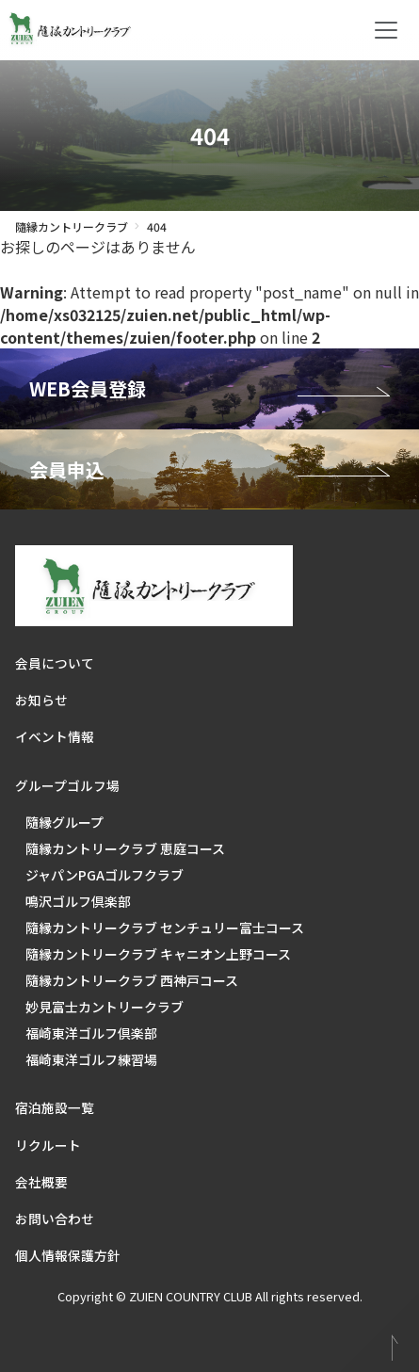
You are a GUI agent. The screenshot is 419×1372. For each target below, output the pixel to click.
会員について (54, 663)
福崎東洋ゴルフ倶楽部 (91, 1033)
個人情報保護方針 (68, 1255)
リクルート (48, 1145)
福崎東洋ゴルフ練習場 (91, 1059)
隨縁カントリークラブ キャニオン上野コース (158, 953)
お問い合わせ (54, 1218)
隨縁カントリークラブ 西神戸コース (131, 980)
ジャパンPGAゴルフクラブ (104, 874)
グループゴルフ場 (67, 785)
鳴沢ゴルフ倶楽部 (78, 901)
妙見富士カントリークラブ (104, 1006)
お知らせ (41, 699)
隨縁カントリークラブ (71, 226)
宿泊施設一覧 (54, 1107)
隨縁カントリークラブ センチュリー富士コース (164, 927)
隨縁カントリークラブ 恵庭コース (125, 848)
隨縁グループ (64, 822)
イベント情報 (54, 736)
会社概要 (41, 1181)
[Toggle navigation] (386, 30)
